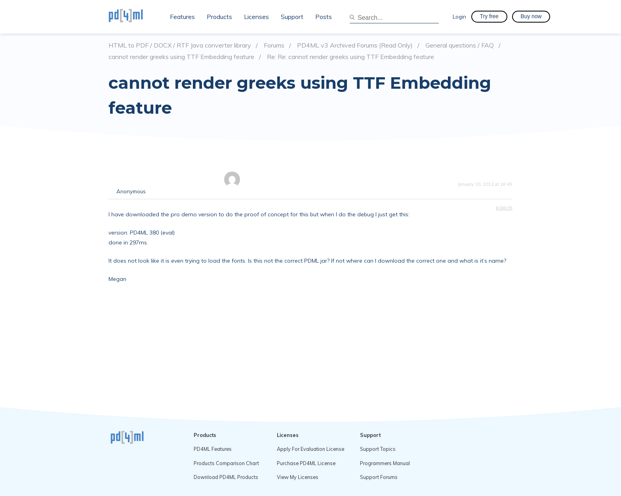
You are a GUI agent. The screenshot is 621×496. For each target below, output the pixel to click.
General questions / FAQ (459, 45)
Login (459, 16)
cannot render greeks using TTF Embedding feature (181, 57)
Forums (274, 45)
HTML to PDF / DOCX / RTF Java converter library (180, 45)
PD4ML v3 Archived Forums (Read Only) (355, 45)
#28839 (504, 208)
